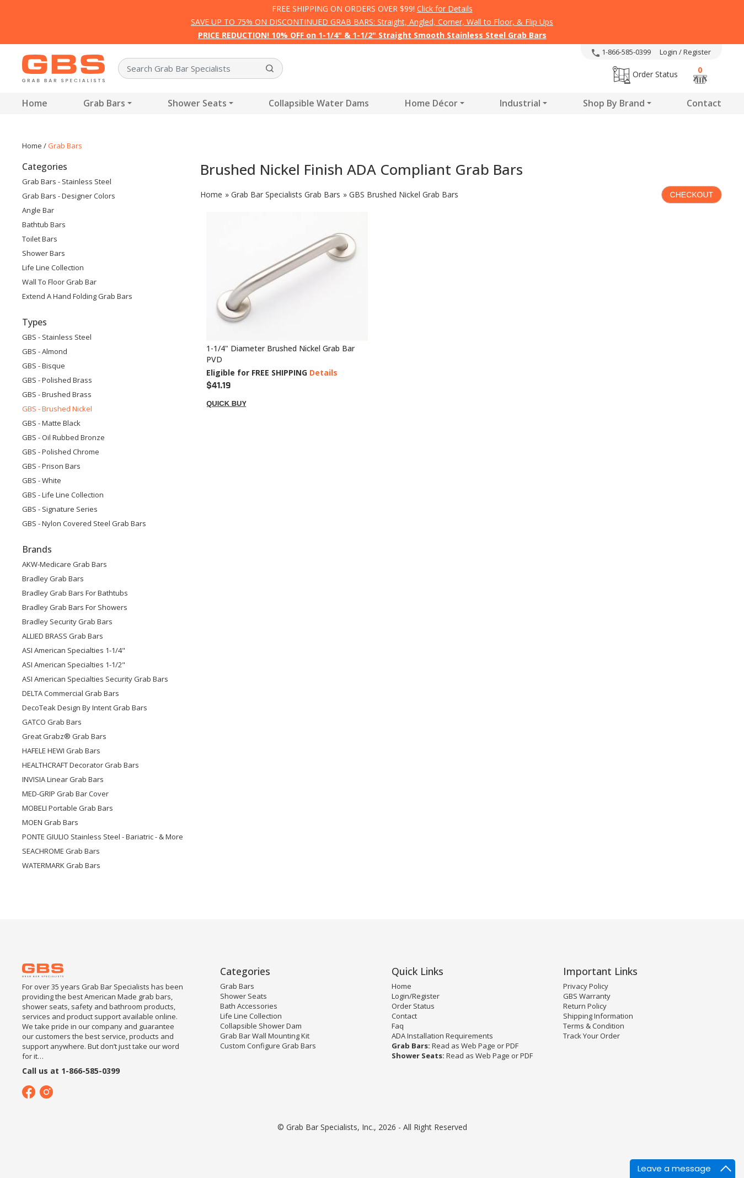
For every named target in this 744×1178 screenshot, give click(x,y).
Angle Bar (38, 210)
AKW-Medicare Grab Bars (64, 564)
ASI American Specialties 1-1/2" (73, 665)
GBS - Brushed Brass (57, 394)
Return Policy (585, 1006)
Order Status (645, 74)
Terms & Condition (593, 1026)
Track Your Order (591, 1036)
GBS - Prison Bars (51, 466)
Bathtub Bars (44, 224)
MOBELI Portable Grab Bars (67, 808)
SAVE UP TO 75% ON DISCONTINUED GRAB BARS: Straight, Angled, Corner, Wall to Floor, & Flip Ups (372, 22)
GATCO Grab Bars (52, 722)
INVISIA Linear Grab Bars (63, 779)
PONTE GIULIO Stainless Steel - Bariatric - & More (102, 837)
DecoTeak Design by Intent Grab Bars (84, 708)
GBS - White (41, 480)
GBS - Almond (44, 351)
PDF (512, 1046)
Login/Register (416, 996)
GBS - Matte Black (51, 423)
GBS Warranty (587, 996)
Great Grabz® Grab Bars (64, 736)
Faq (398, 1026)
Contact (704, 103)
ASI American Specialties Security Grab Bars (95, 679)
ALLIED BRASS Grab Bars (62, 636)
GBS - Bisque (43, 366)
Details (323, 372)
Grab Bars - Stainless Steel (66, 181)
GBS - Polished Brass (57, 380)
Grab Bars (104, 103)
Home (34, 103)
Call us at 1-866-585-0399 (71, 1070)
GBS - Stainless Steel (57, 337)
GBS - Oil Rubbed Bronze (63, 437)
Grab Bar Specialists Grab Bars (285, 194)
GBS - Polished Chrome (60, 452)
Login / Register (685, 52)
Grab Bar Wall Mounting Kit (264, 1036)
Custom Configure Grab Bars (268, 1046)
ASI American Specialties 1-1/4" (73, 650)
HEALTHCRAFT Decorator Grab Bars (80, 765)
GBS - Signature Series (60, 509)
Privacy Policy (585, 986)
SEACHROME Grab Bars (61, 851)
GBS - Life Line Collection (63, 495)
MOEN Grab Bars (50, 822)
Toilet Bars (39, 239)
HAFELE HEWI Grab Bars (61, 751)
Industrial (520, 103)
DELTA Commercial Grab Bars (70, 693)
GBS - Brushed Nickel (57, 409)
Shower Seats (197, 103)
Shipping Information (598, 1016)
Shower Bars (43, 253)
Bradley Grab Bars (53, 578)
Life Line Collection (53, 267)
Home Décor (431, 103)
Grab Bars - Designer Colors (68, 196)
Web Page (478, 1046)
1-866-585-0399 (621, 52)
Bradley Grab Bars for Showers (74, 607)
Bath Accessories (248, 1006)
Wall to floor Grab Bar (59, 282)
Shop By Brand (614, 103)
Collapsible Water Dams (319, 103)
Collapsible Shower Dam (261, 1026)
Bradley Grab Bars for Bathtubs (75, 593)
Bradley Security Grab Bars (67, 622)
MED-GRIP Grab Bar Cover (65, 794)
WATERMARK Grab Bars (61, 865)
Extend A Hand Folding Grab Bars (77, 296)
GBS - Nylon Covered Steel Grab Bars (84, 523)
